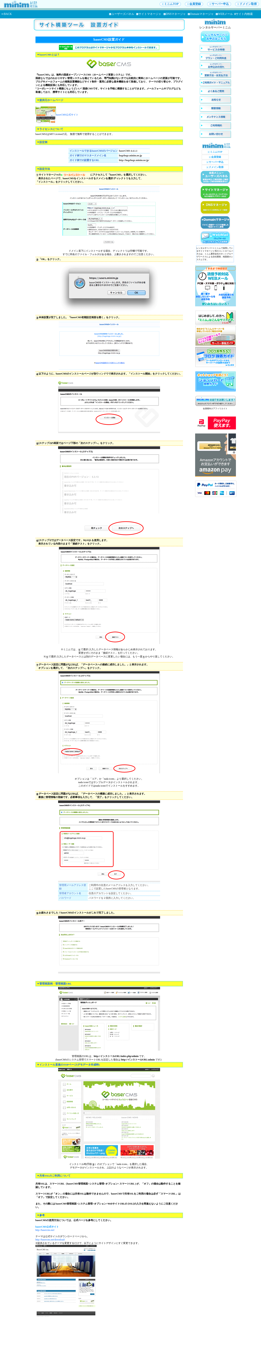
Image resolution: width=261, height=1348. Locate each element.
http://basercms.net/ (45, 1230)
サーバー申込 (219, 4)
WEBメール (224, 14)
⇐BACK (6, 14)
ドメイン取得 (247, 4)
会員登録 (194, 4)
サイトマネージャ (148, 14)
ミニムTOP (170, 4)
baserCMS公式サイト (67, 114)
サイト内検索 (243, 14)
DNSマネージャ (175, 14)
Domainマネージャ (200, 14)
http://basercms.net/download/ (50, 1239)
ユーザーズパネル (121, 14)
